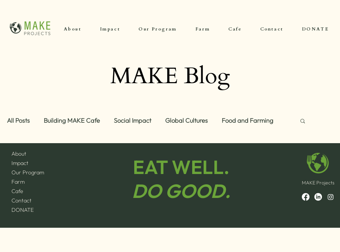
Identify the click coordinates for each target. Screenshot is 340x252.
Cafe (17, 191)
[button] (302, 121)
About (18, 153)
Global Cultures (186, 120)
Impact (19, 162)
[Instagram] (330, 197)
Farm (18, 181)
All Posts (18, 120)
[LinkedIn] (318, 197)
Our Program (27, 172)
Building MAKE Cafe (72, 120)
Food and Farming (247, 120)
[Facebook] (305, 197)
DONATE (22, 209)
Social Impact (132, 120)
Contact (21, 200)
